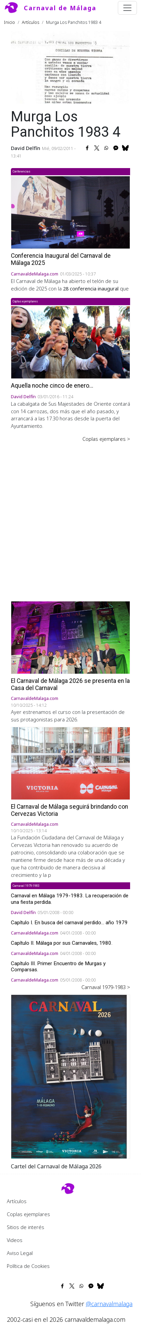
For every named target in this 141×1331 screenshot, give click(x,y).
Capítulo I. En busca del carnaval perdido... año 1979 (69, 922)
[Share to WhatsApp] (106, 148)
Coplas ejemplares (28, 1214)
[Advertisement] (70, 516)
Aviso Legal (20, 1253)
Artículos (30, 22)
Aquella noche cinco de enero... (52, 385)
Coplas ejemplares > (106, 438)
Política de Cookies (28, 1265)
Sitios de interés (25, 1227)
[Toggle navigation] (127, 8)
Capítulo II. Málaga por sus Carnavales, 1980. (61, 943)
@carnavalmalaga (109, 1304)
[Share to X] (96, 148)
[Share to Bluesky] (125, 148)
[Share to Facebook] (87, 148)
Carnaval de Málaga (60, 8)
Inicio (9, 22)
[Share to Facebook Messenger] (115, 148)
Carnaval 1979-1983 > (105, 987)
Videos (14, 1240)
